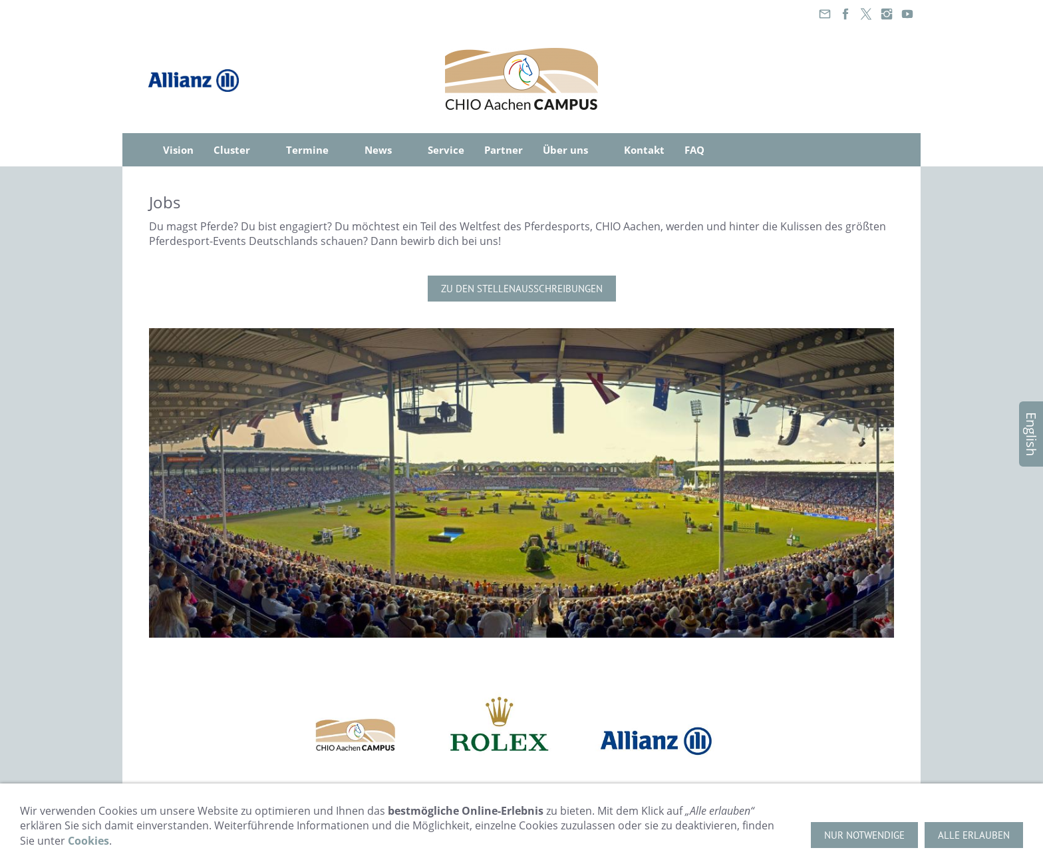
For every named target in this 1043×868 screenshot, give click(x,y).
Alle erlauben (974, 835)
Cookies (88, 840)
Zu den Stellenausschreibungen (522, 288)
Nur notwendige (864, 835)
